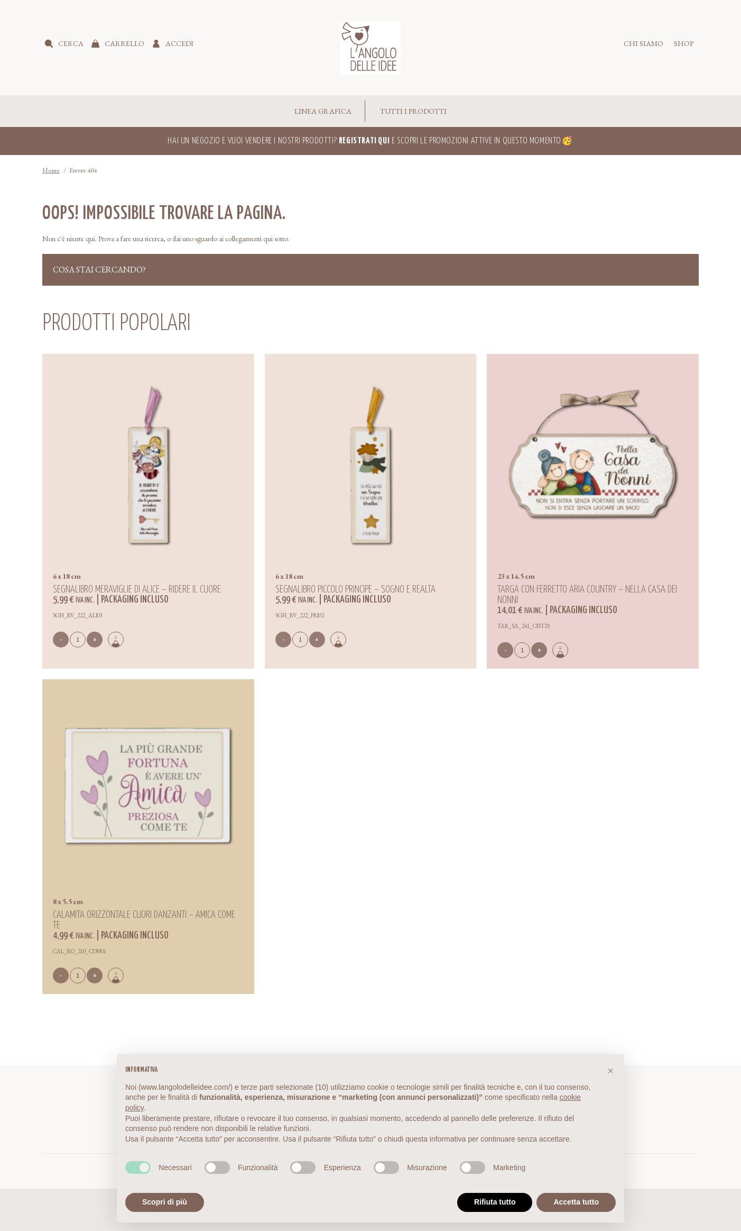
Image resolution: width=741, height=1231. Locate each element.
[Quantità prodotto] (78, 640)
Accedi (179, 43)
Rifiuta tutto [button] (495, 1202)
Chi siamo (643, 43)
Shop (683, 43)
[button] (610, 1070)
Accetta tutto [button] (576, 1202)
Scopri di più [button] (164, 1202)
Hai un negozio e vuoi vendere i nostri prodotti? (279, 140)
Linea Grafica (322, 111)
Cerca (71, 43)
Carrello (124, 43)
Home (51, 170)
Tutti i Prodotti (413, 111)
